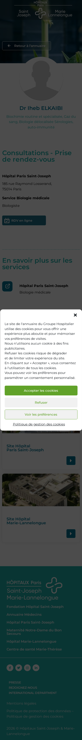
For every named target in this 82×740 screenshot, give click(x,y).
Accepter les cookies (41, 390)
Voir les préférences (41, 414)
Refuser (41, 402)
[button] (75, 315)
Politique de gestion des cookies (39, 424)
